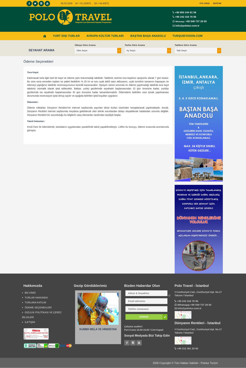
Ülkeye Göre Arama (85, 45)
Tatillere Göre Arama (186, 45)
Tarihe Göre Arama (135, 45)
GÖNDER (143, 317)
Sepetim (217, 3)
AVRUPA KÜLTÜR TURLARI (105, 35)
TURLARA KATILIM (35, 302)
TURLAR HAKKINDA (36, 297)
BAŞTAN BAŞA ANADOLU (148, 35)
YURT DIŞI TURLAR (66, 35)
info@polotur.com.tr (187, 25)
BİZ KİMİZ (30, 292)
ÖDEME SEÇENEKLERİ (38, 307)
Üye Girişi (204, 3)
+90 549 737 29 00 (196, 21)
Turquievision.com (187, 35)
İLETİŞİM (30, 322)
